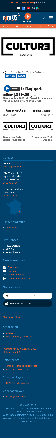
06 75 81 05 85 (10, 195)
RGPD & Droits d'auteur (17, 382)
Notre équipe (11, 317)
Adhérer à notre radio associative (23, 296)
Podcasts (17, 26)
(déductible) (33, 2)
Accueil (6, 26)
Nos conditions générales (18, 368)
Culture (21, 76)
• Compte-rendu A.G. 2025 (19, 348)
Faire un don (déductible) (20, 303)
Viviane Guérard (35, 72)
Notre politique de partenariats (21, 365)
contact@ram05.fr (12, 166)
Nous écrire (11, 227)
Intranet (12, 351)
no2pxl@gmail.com (15, 396)
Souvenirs (28, 26)
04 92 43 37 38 (10, 182)
